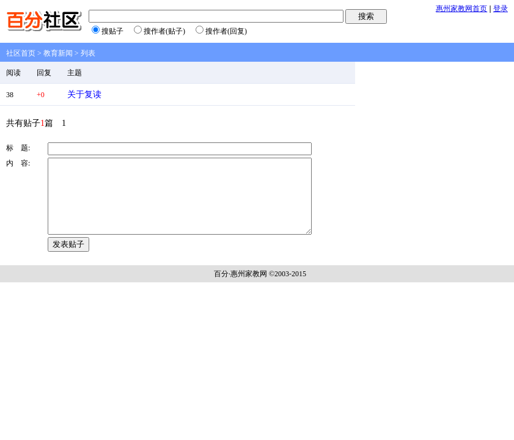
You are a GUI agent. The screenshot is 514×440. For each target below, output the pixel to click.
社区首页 (20, 53)
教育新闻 (58, 53)
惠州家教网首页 (461, 8)
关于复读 (84, 94)
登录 (500, 8)
